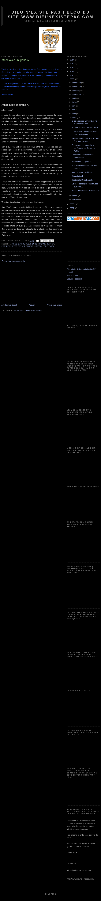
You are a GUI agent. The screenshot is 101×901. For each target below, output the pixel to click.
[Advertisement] (23, 282)
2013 (72, 64)
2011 (72, 71)
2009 (72, 79)
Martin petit (41, 246)
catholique (23, 244)
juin (74, 106)
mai (74, 110)
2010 (72, 75)
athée (14, 244)
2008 (72, 204)
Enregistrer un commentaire (13, 261)
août (74, 98)
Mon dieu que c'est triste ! (83, 172)
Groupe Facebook (74, 279)
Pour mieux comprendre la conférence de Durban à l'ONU (83, 148)
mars (74, 117)
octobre (75, 90)
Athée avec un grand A (81, 161)
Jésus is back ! (78, 176)
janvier (75, 199)
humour (50, 244)
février (75, 195)
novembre (76, 86)
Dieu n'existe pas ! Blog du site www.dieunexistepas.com (51, 14)
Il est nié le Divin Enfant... (82, 180)
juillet (74, 102)
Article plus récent (9, 305)
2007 (72, 208)
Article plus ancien (55, 305)
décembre (76, 83)
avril (74, 113)
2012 (72, 67)
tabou (52, 246)
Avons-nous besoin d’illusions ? (85, 191)
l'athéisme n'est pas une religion (17, 246)
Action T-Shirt (72, 275)
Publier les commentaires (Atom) (28, 310)
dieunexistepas (37, 244)
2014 (72, 60)
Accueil (32, 305)
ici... (23, 78)
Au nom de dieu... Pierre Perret (85, 128)
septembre (77, 94)
